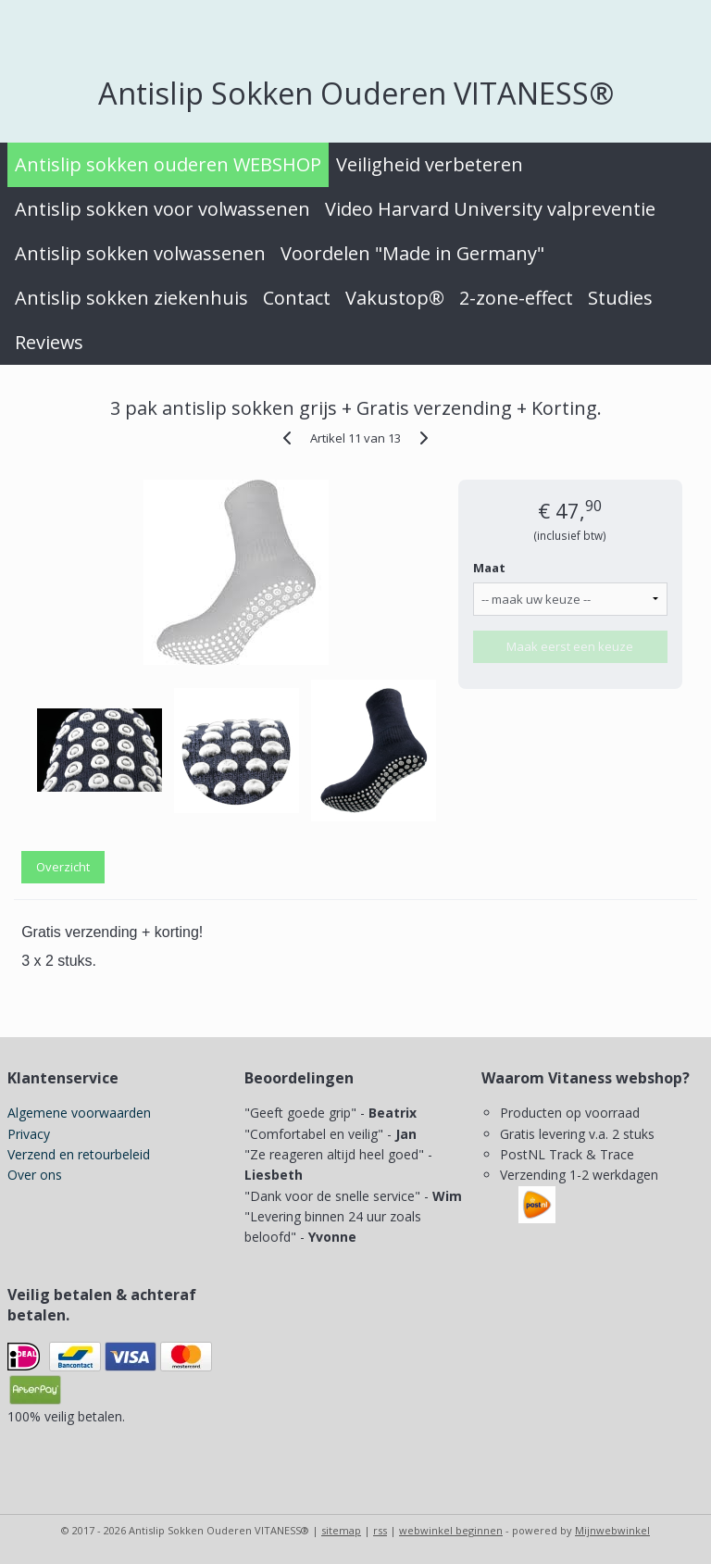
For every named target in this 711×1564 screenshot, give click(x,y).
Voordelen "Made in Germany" (412, 253)
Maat (489, 567)
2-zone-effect (516, 297)
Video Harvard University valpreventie (490, 208)
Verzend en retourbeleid (78, 1154)
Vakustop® (394, 297)
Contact (297, 297)
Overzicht (63, 866)
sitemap (341, 1530)
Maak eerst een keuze (569, 646)
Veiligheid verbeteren (429, 164)
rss (380, 1530)
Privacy (28, 1134)
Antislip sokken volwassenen (140, 253)
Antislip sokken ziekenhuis (131, 297)
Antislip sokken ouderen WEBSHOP (168, 164)
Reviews (49, 342)
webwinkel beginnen (451, 1530)
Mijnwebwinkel (612, 1530)
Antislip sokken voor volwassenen (162, 208)
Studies (620, 297)
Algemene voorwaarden (79, 1112)
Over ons (34, 1174)
